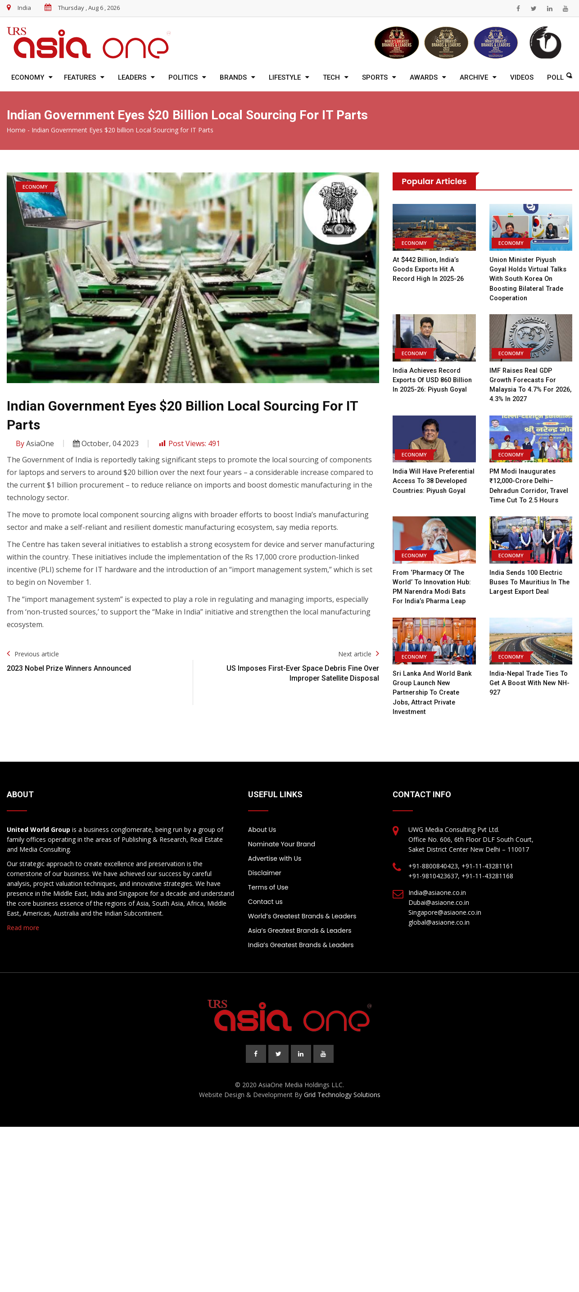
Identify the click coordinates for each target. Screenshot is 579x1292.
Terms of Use (268, 885)
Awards (424, 77)
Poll (555, 77)
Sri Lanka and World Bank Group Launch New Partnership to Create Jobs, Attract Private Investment (434, 691)
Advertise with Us (274, 856)
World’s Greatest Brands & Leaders (302, 913)
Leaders (132, 77)
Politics (183, 77)
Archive (474, 77)
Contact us (265, 899)
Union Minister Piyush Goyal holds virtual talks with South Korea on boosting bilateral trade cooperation (529, 279)
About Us (262, 827)
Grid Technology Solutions (342, 1092)
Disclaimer (264, 870)
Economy (27, 77)
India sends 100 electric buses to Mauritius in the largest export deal (530, 580)
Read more (23, 925)
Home (16, 130)
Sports (375, 77)
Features (80, 77)
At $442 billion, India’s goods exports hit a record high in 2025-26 (431, 269)
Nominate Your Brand (281, 841)
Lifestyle (285, 77)
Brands (233, 77)
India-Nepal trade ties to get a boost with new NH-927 (530, 681)
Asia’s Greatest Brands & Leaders (300, 928)
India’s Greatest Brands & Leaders (301, 942)
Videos (522, 77)
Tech (331, 77)
